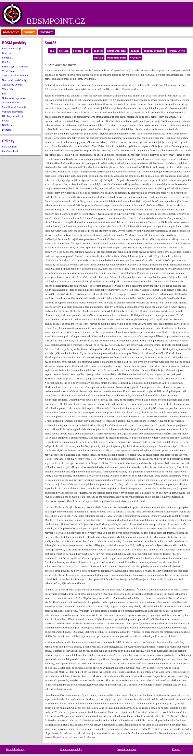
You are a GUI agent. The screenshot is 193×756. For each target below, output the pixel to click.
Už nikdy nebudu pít (13, 116)
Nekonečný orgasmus (13, 98)
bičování (63, 50)
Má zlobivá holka (11, 102)
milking (135, 50)
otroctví (98, 57)
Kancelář (7, 52)
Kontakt (176, 749)
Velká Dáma (8, 71)
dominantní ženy (116, 50)
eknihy (29, 32)
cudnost (98, 50)
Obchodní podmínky (71, 749)
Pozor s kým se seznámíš (15, 66)
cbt (87, 50)
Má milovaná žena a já (14, 107)
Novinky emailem (127, 749)
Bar (4, 93)
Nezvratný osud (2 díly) (14, 80)
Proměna (6, 129)
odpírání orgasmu (154, 50)
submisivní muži (116, 57)
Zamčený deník (10, 151)
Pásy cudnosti (9, 146)
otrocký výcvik (176, 50)
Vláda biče (7, 89)
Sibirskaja (7, 57)
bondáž (77, 50)
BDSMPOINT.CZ (55, 21)
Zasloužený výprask (12, 84)
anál (52, 50)
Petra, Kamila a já (11, 48)
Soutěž (5, 120)
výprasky (135, 57)
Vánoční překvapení (12, 111)
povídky (46, 32)
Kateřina (6, 62)
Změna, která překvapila (15, 75)
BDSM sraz (8, 125)
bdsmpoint (11, 32)
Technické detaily (15, 749)
